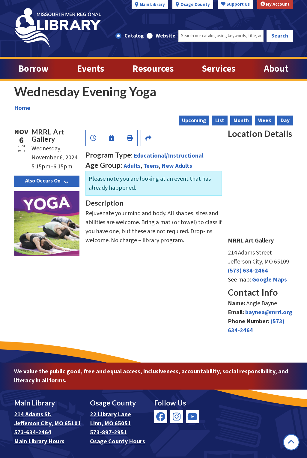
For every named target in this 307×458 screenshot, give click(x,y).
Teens (151, 166)
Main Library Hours (39, 441)
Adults (132, 166)
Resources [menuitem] (153, 68)
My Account (275, 4)
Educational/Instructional (168, 156)
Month (241, 120)
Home (22, 108)
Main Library (152, 5)
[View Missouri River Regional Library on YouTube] (192, 416)
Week (264, 120)
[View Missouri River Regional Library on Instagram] (176, 416)
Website (165, 36)
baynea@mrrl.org (269, 312)
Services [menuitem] (218, 68)
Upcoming (194, 120)
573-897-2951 (108, 432)
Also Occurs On (46, 181)
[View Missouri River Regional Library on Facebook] (160, 416)
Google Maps (269, 280)
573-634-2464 (32, 432)
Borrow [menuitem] (34, 68)
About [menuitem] (276, 68)
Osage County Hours (117, 441)
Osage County (195, 5)
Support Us (235, 4)
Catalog (134, 36)
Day (285, 120)
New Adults (177, 166)
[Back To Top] (291, 442)
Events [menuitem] (90, 68)
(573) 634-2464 (248, 271)
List (219, 120)
